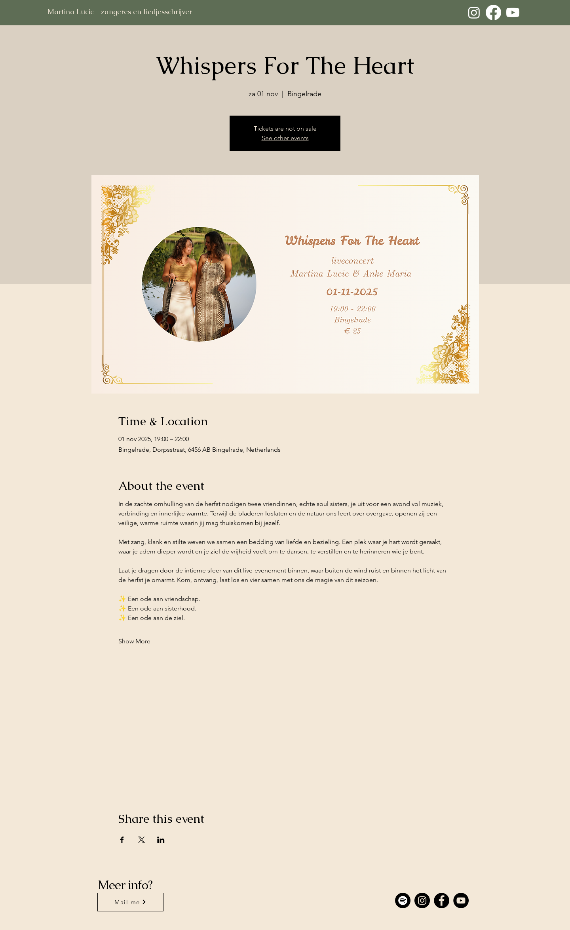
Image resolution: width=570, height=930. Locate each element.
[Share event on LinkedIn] (161, 840)
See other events (285, 138)
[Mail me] (130, 902)
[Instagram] (474, 12)
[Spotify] (402, 900)
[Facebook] (493, 12)
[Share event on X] (141, 840)
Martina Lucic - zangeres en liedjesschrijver (120, 11)
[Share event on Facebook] (122, 840)
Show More (134, 641)
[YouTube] (461, 900)
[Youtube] (513, 12)
